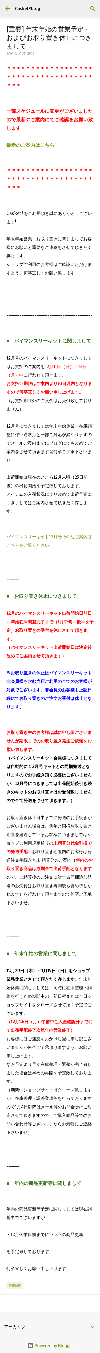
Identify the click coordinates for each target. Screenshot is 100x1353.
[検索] (92, 8)
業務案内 (15, 1285)
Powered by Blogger (50, 1345)
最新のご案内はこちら (30, 145)
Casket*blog (27, 8)
